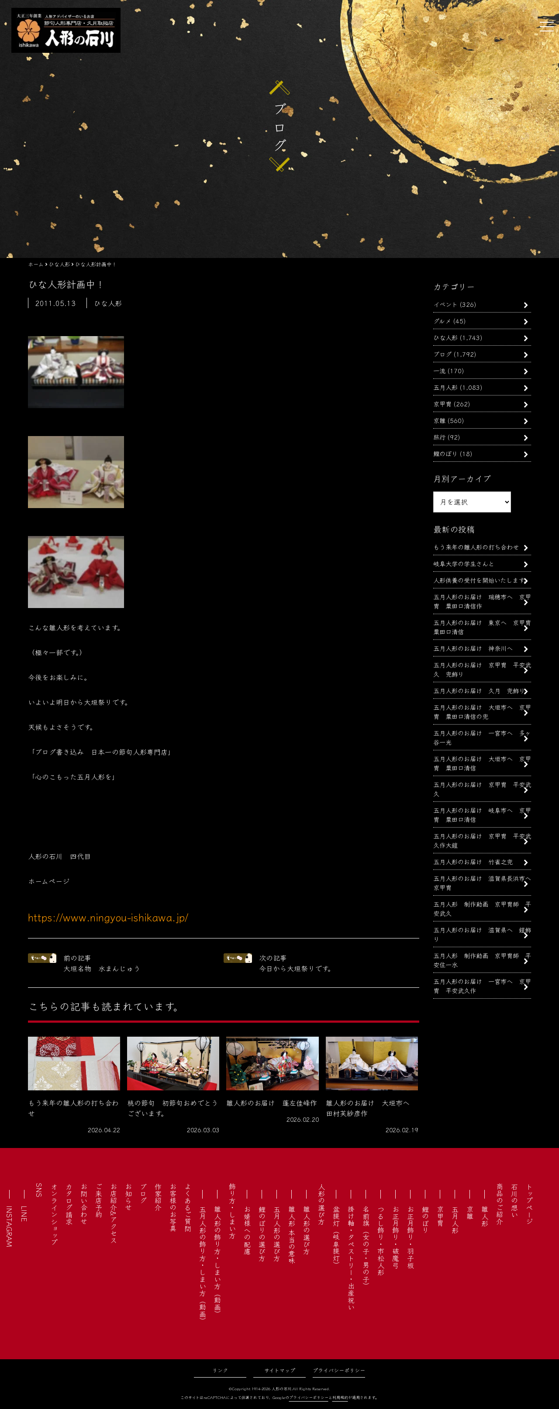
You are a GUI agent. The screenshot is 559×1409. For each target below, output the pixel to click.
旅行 (439, 436)
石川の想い (514, 1200)
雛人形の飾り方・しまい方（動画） (217, 1261)
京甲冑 (442, 403)
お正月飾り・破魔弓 (395, 1237)
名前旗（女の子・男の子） (366, 1247)
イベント (445, 304)
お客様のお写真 (173, 1207)
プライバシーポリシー (339, 1370)
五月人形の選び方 (277, 1233)
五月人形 (445, 387)
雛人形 (485, 1216)
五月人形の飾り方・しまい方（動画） (202, 1265)
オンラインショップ (54, 1214)
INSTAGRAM (9, 1226)
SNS (39, 1190)
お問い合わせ (84, 1204)
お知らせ (128, 1197)
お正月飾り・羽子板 (410, 1237)
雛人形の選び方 (306, 1230)
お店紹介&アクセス (113, 1213)
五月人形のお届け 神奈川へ (473, 648)
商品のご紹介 (499, 1204)
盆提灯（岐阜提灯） (336, 1237)
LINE (24, 1214)
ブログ (442, 353)
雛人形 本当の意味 (291, 1235)
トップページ (529, 1204)
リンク (220, 1370)
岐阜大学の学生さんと (463, 563)
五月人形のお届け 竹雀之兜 (473, 861)
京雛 (439, 420)
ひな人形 (445, 337)
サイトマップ (279, 1370)
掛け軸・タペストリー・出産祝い (351, 1258)
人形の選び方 (321, 1204)
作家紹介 (158, 1197)
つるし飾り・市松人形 (381, 1240)
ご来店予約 (98, 1200)
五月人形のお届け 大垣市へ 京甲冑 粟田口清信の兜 (482, 711)
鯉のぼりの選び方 (262, 1233)
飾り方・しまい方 (232, 1211)
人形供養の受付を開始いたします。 (481, 579)
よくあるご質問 (188, 1207)
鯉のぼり (445, 453)
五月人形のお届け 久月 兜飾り (479, 690)
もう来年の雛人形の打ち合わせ (476, 546)
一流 (439, 370)
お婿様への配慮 (247, 1230)
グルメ (442, 320)
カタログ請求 (69, 1204)
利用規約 (340, 1397)
